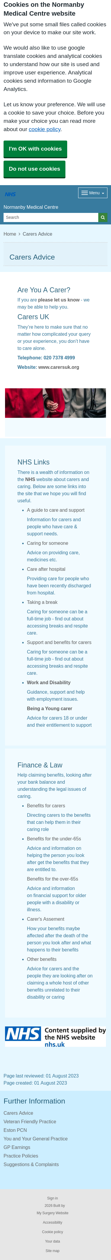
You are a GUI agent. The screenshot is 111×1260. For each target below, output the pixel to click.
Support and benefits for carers (59, 642)
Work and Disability (48, 682)
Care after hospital (46, 569)
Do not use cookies (34, 169)
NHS (30, 479)
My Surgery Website (52, 1213)
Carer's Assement (45, 919)
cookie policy (44, 129)
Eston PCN (15, 1130)
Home (10, 234)
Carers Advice (18, 1113)
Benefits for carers (46, 805)
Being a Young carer (49, 708)
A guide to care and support (55, 510)
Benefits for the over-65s (52, 878)
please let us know (59, 299)
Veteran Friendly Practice (30, 1121)
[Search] (51, 217)
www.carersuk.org (58, 367)
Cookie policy (52, 1232)
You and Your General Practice (36, 1138)
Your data (52, 1241)
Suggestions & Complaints (31, 1164)
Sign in (52, 1198)
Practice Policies (21, 1155)
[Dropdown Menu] (92, 193)
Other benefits (42, 959)
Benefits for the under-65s (54, 838)
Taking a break (42, 602)
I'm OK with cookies (35, 148)
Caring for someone (47, 543)
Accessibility (52, 1222)
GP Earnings (17, 1147)
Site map (52, 1251)
